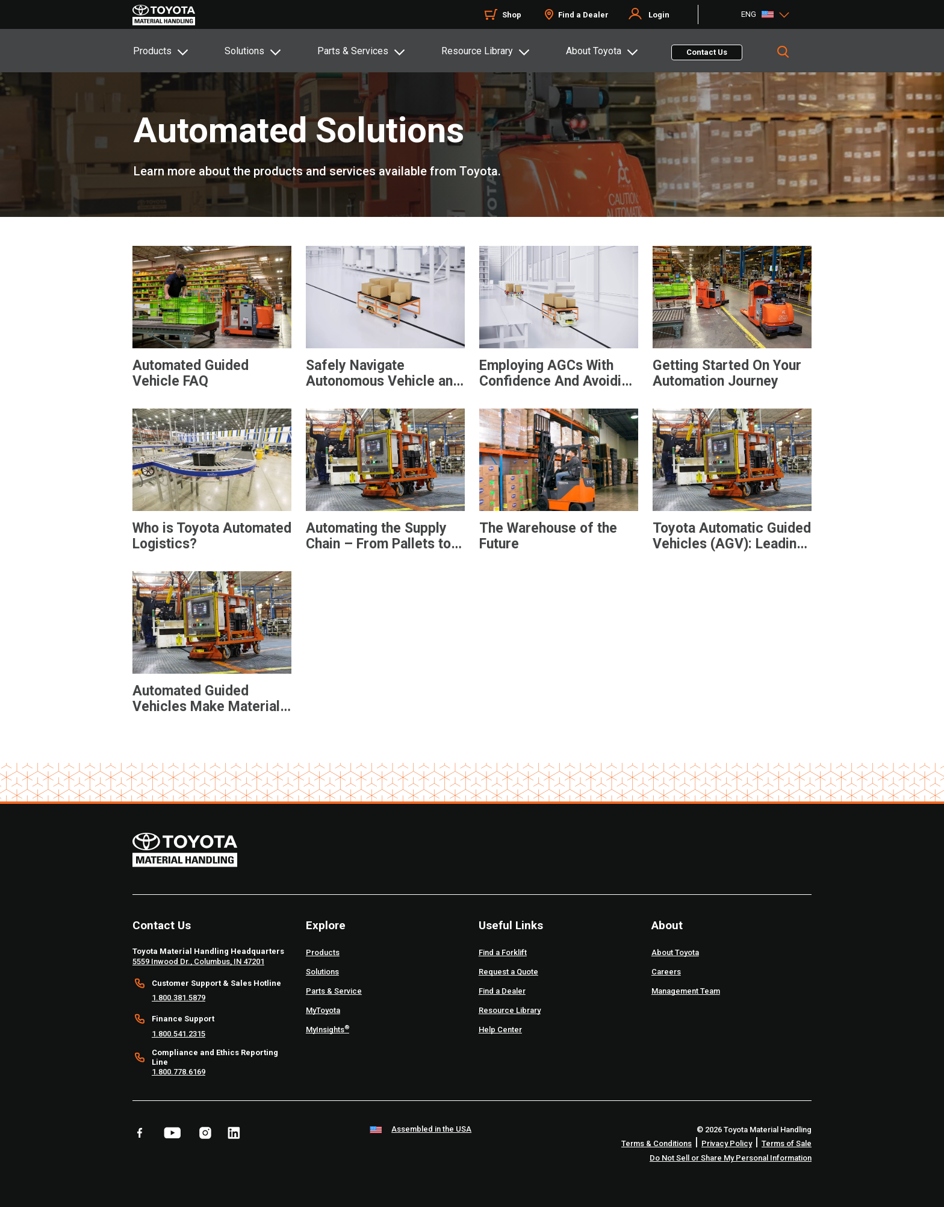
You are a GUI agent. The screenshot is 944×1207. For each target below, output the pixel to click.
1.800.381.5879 (178, 997)
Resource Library (477, 51)
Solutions (244, 51)
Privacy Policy (726, 1143)
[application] (211, 329)
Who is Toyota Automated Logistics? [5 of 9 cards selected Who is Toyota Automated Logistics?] (211, 536)
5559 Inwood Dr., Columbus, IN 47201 (198, 961)
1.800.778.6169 (178, 1071)
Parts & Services (352, 51)
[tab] (178, 50)
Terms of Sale (787, 1143)
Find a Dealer (583, 14)
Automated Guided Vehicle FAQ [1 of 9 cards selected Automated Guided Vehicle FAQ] (190, 373)
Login (658, 14)
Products (152, 51)
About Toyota (593, 51)
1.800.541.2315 (178, 1033)
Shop (511, 14)
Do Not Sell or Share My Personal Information (731, 1157)
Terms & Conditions (656, 1143)
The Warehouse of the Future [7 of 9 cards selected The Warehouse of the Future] (548, 536)
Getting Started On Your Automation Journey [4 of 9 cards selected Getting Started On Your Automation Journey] (727, 373)
